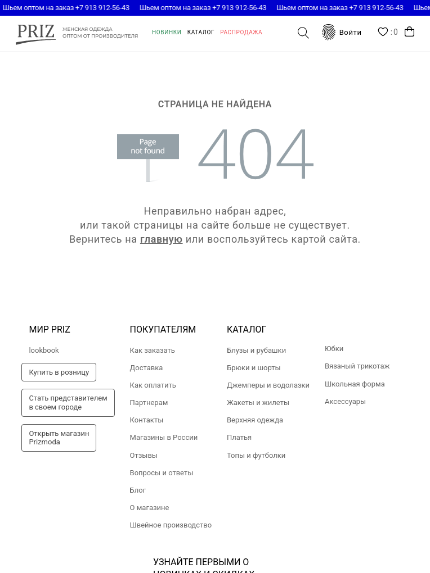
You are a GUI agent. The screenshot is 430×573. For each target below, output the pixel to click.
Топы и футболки (256, 455)
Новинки (167, 32)
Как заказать (152, 350)
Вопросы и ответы (162, 473)
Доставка (146, 367)
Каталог (201, 32)
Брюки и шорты (254, 367)
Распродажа (241, 32)
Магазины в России (164, 437)
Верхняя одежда (255, 420)
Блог (138, 490)
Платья (239, 437)
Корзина (409, 31)
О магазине (149, 507)
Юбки (334, 348)
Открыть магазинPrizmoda (59, 438)
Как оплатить (153, 385)
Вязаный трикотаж (357, 366)
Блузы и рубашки (256, 350)
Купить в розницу (59, 372)
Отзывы (144, 455)
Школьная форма (355, 384)
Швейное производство (171, 525)
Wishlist (388, 32)
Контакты (147, 420)
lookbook (44, 350)
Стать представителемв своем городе (68, 402)
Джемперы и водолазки (268, 385)
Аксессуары (345, 401)
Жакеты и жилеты (258, 402)
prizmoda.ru (77, 33)
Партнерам (149, 402)
